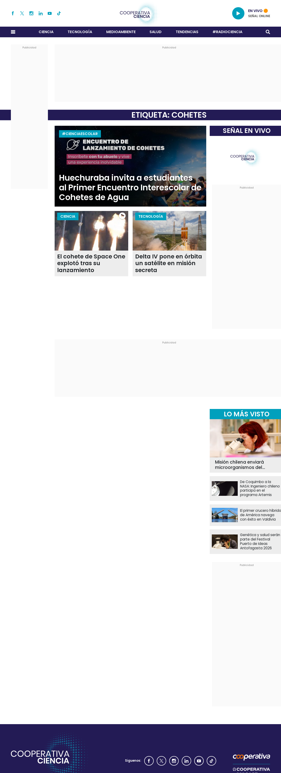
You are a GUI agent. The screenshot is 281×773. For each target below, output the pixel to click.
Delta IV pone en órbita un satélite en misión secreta (168, 263)
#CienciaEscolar (80, 133)
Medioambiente (121, 32)
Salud (156, 32)
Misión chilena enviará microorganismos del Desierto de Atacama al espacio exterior (241, 465)
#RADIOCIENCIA (227, 32)
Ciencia (46, 32)
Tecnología (80, 32)
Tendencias (187, 32)
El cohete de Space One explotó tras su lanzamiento (91, 263)
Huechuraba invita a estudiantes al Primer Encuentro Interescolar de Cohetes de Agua (130, 187)
